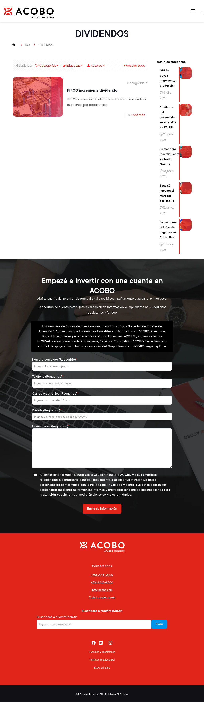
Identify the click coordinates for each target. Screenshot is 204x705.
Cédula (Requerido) (102, 417)
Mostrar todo (134, 65)
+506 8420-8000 (102, 585)
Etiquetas (73, 65)
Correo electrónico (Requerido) (102, 401)
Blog (27, 45)
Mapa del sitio (102, 671)
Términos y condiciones (102, 655)
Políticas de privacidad (102, 663)
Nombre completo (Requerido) (102, 367)
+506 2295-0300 (102, 578)
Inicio (14, 45)
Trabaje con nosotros (102, 600)
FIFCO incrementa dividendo (92, 90)
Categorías (47, 65)
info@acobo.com (102, 593)
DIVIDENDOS (45, 45)
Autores (96, 65)
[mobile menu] (193, 11)
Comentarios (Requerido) (102, 449)
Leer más (138, 115)
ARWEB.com (122, 697)
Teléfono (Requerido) (102, 384)
